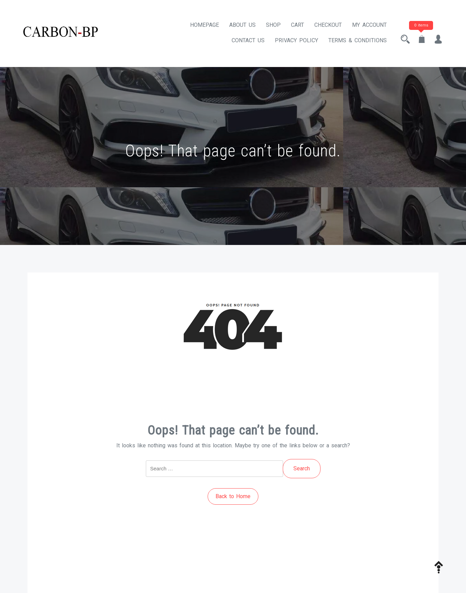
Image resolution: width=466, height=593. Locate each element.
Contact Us (248, 40)
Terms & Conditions (357, 40)
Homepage (204, 25)
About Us (242, 25)
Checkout (328, 25)
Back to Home (233, 496)
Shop (273, 25)
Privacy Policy (296, 40)
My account (369, 25)
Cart (297, 25)
